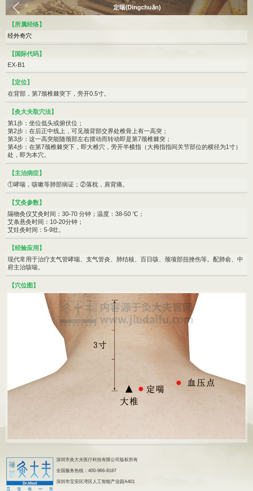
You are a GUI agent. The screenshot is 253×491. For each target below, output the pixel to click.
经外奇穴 (20, 36)
